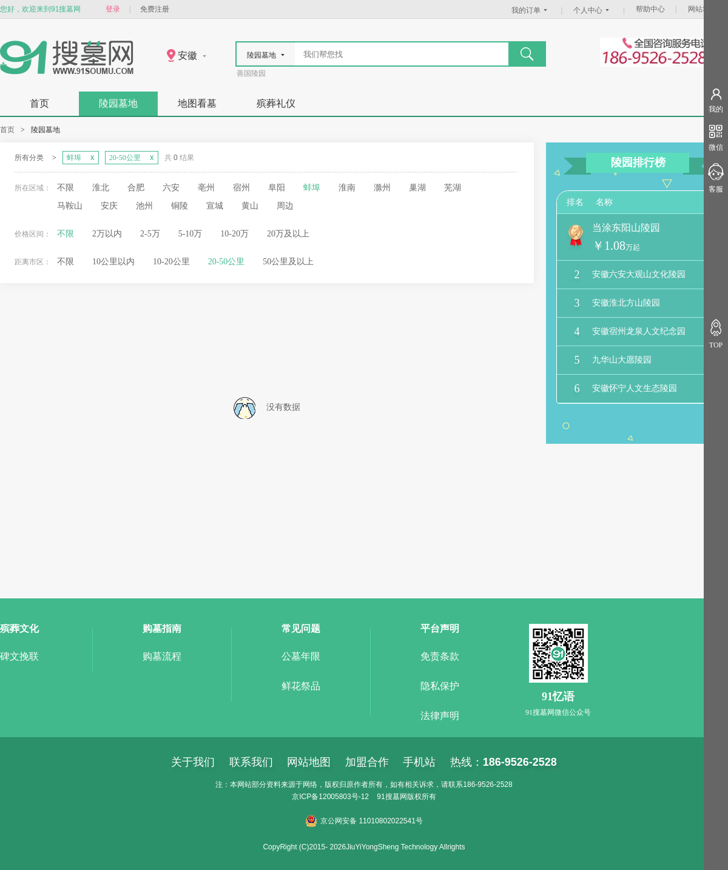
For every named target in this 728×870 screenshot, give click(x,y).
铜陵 (179, 205)
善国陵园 (251, 73)
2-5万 (150, 233)
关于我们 (193, 762)
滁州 (382, 187)
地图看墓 (197, 103)
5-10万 (190, 233)
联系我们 (251, 762)
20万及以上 (288, 233)
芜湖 (452, 187)
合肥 (135, 187)
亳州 (206, 187)
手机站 (419, 762)
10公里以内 (113, 261)
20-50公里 (226, 261)
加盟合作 (367, 762)
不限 (65, 187)
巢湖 (417, 187)
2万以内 (107, 233)
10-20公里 (171, 261)
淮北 (100, 187)
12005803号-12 (343, 796)
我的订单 (530, 10)
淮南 (347, 187)
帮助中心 (650, 9)
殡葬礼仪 (276, 103)
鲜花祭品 (300, 686)
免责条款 (439, 656)
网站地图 (702, 9)
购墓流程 (162, 656)
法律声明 (439, 716)
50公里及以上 (288, 261)
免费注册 (154, 9)
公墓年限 (300, 656)
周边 (285, 205)
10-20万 (234, 233)
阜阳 (276, 187)
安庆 (109, 205)
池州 (144, 205)
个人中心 (592, 10)
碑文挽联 (19, 656)
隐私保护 (439, 686)
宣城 (214, 205)
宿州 (241, 187)
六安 (171, 187)
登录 (113, 9)
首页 (39, 103)
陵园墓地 (118, 103)
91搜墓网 (391, 796)
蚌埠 (311, 187)
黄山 (249, 205)
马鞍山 (70, 205)
